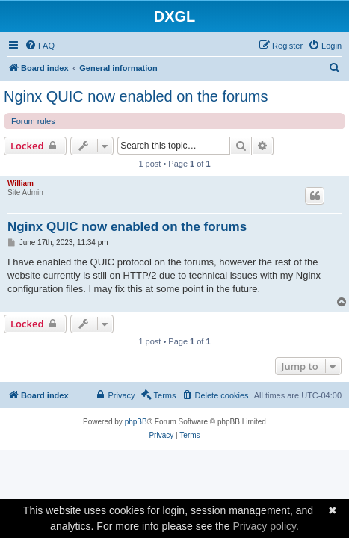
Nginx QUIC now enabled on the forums (136, 96)
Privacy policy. (265, 526)
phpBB (136, 422)
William (20, 183)
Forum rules (33, 121)
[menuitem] (40, 46)
